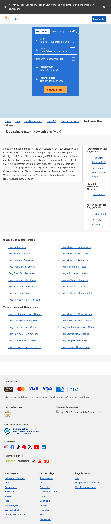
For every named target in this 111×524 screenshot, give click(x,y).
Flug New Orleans (97, 223)
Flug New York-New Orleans (76, 321)
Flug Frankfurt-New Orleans (23, 327)
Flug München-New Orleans (76, 314)
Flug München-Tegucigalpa (76, 260)
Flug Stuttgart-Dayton (73, 287)
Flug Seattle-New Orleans (75, 334)
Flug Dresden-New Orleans (22, 321)
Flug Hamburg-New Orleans (23, 334)
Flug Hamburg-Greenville (21, 287)
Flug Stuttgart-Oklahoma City (77, 293)
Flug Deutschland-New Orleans (25, 314)
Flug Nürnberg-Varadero (74, 274)
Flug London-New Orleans (22, 341)
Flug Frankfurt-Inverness (21, 267)
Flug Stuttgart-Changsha (74, 280)
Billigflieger (99, 194)
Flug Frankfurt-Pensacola (22, 274)
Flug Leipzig (99, 214)
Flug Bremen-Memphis (20, 260)
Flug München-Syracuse (74, 254)
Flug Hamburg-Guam (19, 293)
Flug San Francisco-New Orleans (78, 327)
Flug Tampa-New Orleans (75, 341)
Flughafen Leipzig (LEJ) (99, 160)
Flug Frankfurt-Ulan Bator (22, 280)
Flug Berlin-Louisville (19, 254)
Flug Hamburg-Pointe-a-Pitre (24, 300)
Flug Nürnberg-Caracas (73, 267)
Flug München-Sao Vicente (76, 247)
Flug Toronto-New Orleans (75, 347)
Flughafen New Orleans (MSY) (99, 173)
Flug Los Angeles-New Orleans (24, 347)
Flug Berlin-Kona (17, 247)
